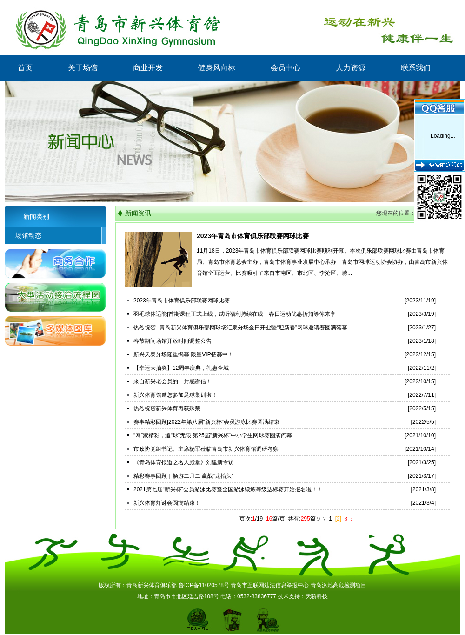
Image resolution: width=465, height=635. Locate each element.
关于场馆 (83, 68)
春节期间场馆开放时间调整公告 (172, 341)
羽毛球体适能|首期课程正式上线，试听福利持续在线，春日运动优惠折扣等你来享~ (236, 314)
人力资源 (350, 68)
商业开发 (148, 68)
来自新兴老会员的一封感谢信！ (172, 381)
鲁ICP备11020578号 (204, 585)
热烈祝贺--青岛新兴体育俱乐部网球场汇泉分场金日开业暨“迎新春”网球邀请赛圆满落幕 (240, 327)
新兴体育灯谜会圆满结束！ (166, 503)
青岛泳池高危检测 (333, 585)
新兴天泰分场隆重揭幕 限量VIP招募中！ (183, 354)
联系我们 (416, 68)
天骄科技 (317, 596)
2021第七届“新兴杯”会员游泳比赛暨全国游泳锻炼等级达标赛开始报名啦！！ (228, 489)
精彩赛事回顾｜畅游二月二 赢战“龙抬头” (183, 476)
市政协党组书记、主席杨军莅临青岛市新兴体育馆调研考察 (206, 449)
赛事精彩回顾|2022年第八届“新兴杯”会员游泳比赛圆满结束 (206, 422)
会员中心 (285, 68)
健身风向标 (216, 68)
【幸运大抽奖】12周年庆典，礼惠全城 (181, 368)
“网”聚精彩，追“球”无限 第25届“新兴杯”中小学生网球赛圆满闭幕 (212, 435)
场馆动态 (23, 235)
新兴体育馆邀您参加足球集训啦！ (175, 395)
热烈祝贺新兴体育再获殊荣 (166, 408)
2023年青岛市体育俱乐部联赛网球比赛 (253, 236)
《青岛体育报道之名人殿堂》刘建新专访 (183, 462)
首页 (25, 68)
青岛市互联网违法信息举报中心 (270, 585)
